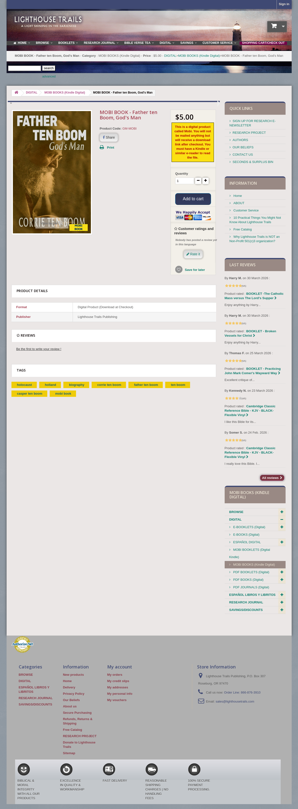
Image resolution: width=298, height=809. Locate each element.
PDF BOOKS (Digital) (248, 579)
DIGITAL (170, 55)
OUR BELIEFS (243, 147)
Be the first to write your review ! (38, 349)
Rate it (193, 255)
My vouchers (116, 700)
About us (70, 706)
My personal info (119, 693)
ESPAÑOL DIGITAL (246, 542)
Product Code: (111, 128)
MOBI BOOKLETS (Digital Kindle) (249, 553)
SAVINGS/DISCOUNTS (246, 610)
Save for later (194, 270)
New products (73, 674)
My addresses (117, 687)
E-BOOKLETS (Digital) (248, 527)
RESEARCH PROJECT (249, 132)
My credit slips (118, 681)
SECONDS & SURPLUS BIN (253, 162)
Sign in (284, 4)
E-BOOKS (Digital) (246, 534)
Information (243, 183)
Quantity (181, 173)
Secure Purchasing (77, 712)
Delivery (69, 687)
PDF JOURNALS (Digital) (250, 587)
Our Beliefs (71, 700)
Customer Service (246, 210)
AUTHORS (240, 140)
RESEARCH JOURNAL (246, 602)
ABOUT (238, 203)
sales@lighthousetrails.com (235, 701)
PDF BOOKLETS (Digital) (250, 572)
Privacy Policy (73, 693)
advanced (49, 76)
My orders (114, 674)
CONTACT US (243, 154)
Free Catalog (242, 229)
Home (237, 196)
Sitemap (69, 753)
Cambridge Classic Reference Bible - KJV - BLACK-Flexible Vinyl (250, 410)
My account (119, 667)
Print (110, 147)
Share (109, 137)
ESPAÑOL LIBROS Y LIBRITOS (252, 595)
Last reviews (243, 264)
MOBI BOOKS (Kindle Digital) (199, 55)
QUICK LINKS (241, 108)
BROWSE (236, 512)
